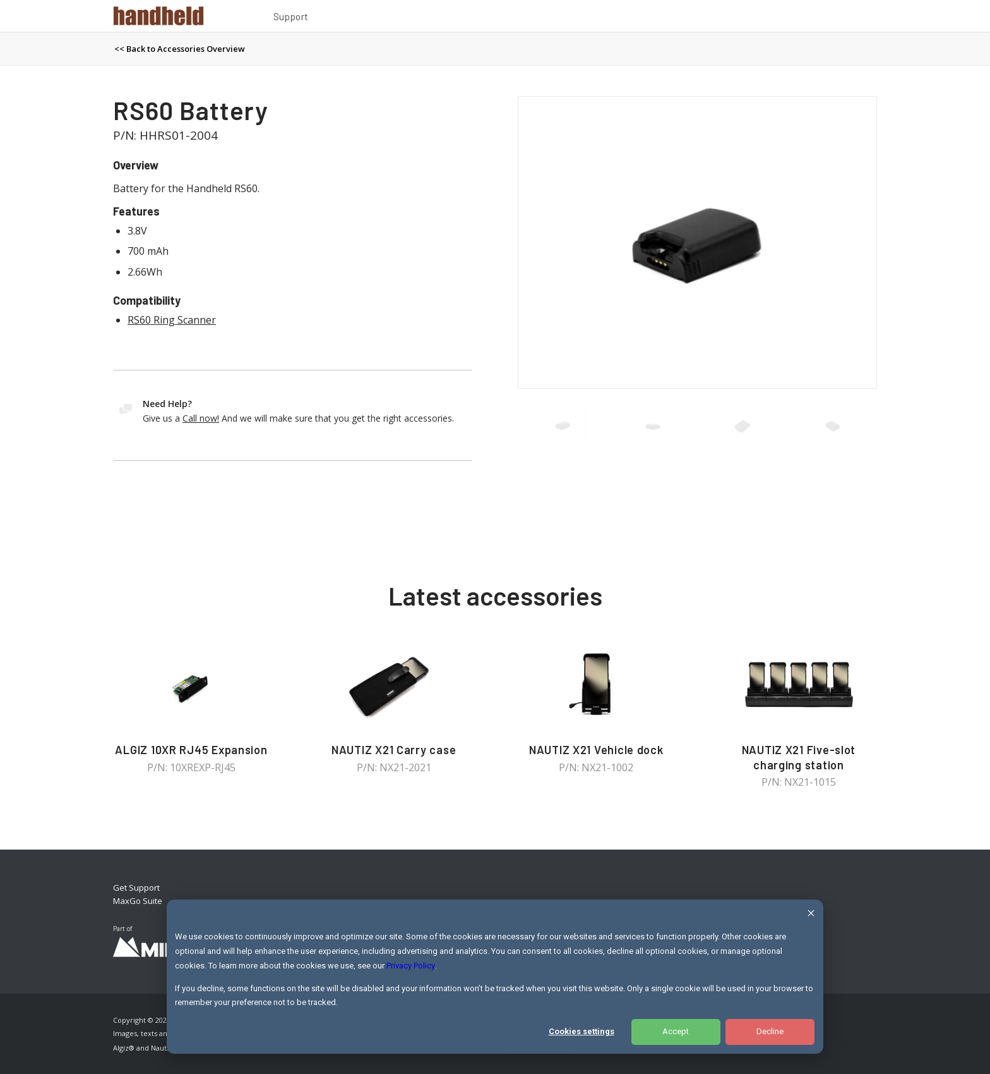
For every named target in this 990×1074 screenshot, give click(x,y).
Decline (770, 1031)
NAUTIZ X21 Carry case (393, 750)
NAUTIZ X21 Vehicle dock (596, 750)
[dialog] (495, 977)
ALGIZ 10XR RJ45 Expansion (191, 750)
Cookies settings (581, 1031)
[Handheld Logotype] (158, 16)
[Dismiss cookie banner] (811, 915)
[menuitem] (291, 18)
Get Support (136, 887)
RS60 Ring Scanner (172, 320)
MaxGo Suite (137, 900)
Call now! (200, 418)
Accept (675, 1031)
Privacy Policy (410, 965)
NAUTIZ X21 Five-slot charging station (799, 757)
